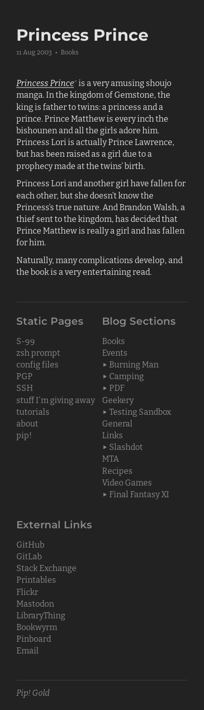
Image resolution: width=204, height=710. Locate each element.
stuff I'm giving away (55, 399)
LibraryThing (40, 614)
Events (115, 352)
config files (37, 364)
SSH (24, 387)
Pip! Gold (32, 692)
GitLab (29, 555)
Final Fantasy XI (139, 493)
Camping (126, 375)
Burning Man (134, 364)
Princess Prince (45, 82)
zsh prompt (38, 352)
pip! (24, 434)
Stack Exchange (46, 567)
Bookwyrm (36, 626)
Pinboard (33, 638)
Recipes (117, 470)
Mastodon (35, 603)
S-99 (25, 340)
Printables (36, 579)
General (117, 423)
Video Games (127, 482)
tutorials (32, 411)
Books (70, 51)
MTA (110, 458)
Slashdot (126, 446)
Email (27, 650)
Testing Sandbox (140, 411)
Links (112, 434)
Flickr (27, 591)
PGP (24, 375)
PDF (116, 387)
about (27, 423)
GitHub (30, 544)
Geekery (118, 399)
